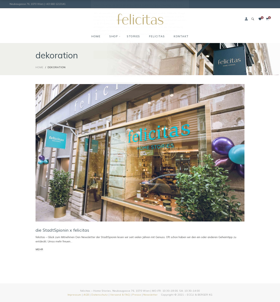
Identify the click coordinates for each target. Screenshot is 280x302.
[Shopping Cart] (267, 19)
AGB (86, 294)
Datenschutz (99, 294)
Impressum (74, 294)
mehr (39, 249)
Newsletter (150, 294)
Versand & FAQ (120, 294)
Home (39, 67)
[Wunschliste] (260, 19)
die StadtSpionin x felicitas (62, 230)
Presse (136, 294)
